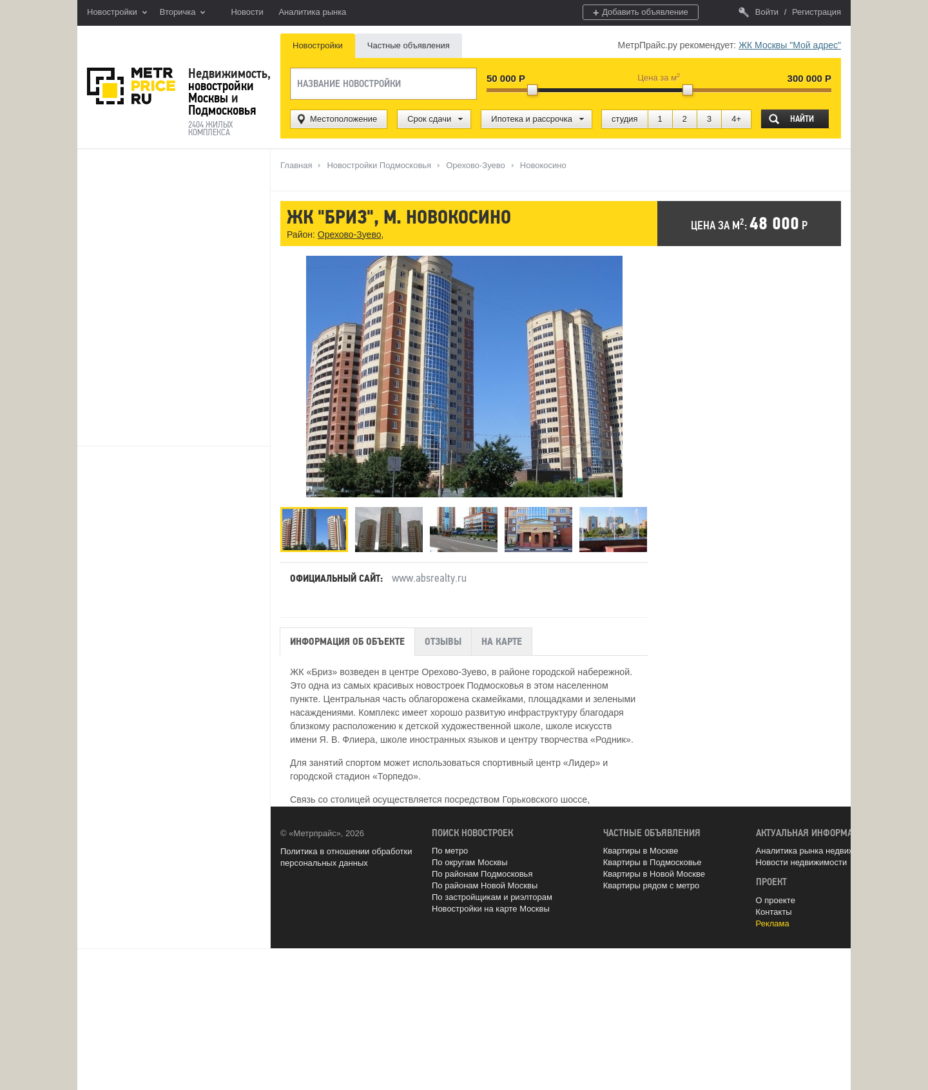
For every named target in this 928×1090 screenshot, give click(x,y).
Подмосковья (222, 110)
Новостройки (117, 13)
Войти (758, 12)
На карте (501, 641)
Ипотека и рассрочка (531, 119)
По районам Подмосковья (482, 874)
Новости (247, 12)
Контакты (774, 912)
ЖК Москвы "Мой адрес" (790, 45)
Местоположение (343, 119)
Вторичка (183, 13)
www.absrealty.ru (429, 578)
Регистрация (816, 12)
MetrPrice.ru (131, 86)
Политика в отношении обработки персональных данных (346, 857)
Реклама (772, 923)
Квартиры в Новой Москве (654, 874)
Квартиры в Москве (641, 851)
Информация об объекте (347, 641)
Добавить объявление (640, 12)
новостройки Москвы (221, 91)
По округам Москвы (470, 862)
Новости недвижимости (801, 862)
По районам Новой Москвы (484, 885)
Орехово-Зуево (350, 234)
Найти (802, 118)
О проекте (775, 900)
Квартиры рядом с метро (651, 885)
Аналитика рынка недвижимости (819, 851)
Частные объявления (408, 45)
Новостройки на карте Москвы (491, 908)
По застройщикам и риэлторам (492, 897)
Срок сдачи (429, 119)
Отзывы (443, 641)
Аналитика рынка (312, 12)
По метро (450, 851)
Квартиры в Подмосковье (652, 862)
